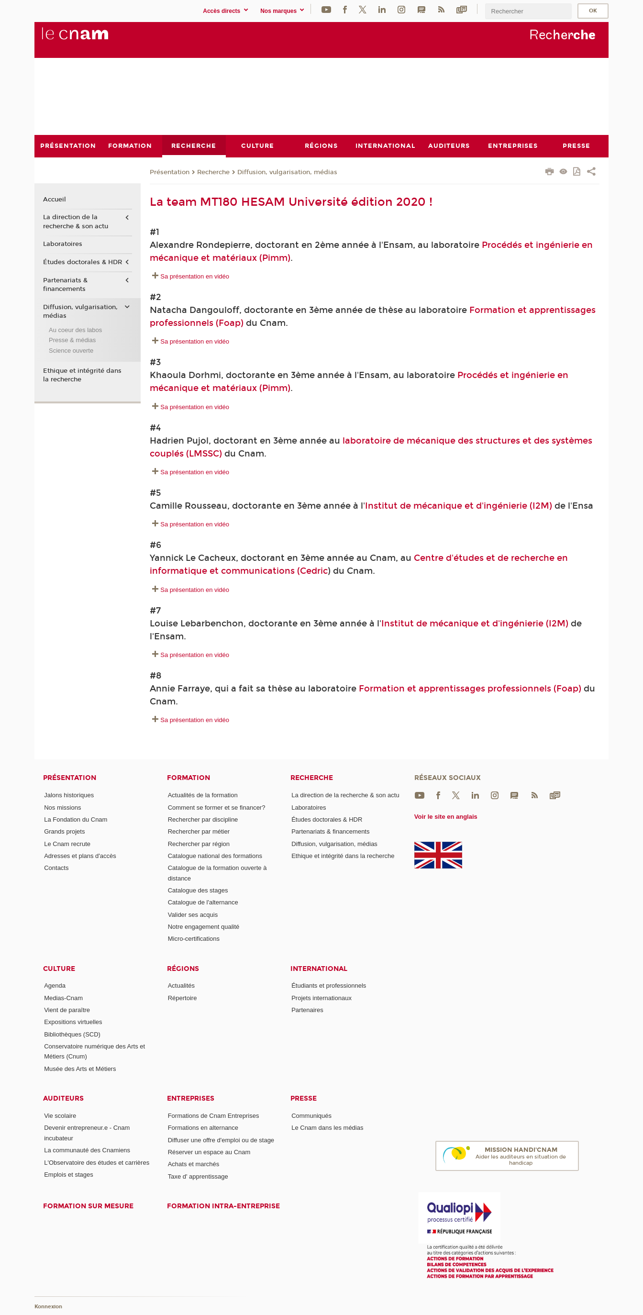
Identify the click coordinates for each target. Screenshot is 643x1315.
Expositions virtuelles (73, 1021)
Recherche (213, 172)
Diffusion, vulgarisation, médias (287, 172)
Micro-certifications (194, 938)
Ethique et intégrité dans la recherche (82, 375)
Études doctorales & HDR (82, 262)
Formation (188, 778)
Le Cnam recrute (67, 843)
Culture (59, 968)
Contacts (56, 867)
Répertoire (182, 997)
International (318, 968)
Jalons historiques (69, 795)
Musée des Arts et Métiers (80, 1068)
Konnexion (48, 1307)
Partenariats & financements (65, 284)
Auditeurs (63, 1098)
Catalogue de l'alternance (203, 902)
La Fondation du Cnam (75, 819)
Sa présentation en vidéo (194, 276)
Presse (303, 1098)
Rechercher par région (199, 843)
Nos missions (62, 807)
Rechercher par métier (199, 831)
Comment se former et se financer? (217, 807)
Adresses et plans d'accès (80, 855)
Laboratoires (62, 244)
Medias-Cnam (63, 997)
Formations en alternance (203, 1127)
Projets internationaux (321, 997)
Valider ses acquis (193, 914)
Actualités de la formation (203, 795)
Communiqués (311, 1115)
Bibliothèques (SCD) (72, 1033)
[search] (528, 11)
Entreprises (190, 1098)
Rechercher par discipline (203, 819)
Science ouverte (71, 350)
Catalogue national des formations (215, 855)
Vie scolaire (60, 1115)
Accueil (54, 199)
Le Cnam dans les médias (327, 1127)
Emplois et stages (68, 1174)
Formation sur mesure (88, 1206)
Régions (183, 968)
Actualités (181, 985)
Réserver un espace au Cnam (209, 1152)
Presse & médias (72, 340)
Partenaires (307, 1010)
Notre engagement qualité (204, 926)
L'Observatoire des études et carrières (96, 1162)
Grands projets (64, 831)
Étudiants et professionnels (328, 985)
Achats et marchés (194, 1164)
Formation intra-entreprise (223, 1206)
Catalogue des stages (198, 889)
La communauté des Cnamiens (87, 1150)
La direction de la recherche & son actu (75, 221)
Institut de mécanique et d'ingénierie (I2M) (458, 505)
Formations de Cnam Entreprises (213, 1115)
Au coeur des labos (75, 329)
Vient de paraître (67, 1010)
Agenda (55, 985)
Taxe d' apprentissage (198, 1176)
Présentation (169, 172)
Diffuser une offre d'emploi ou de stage (221, 1139)
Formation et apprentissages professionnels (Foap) (470, 688)
